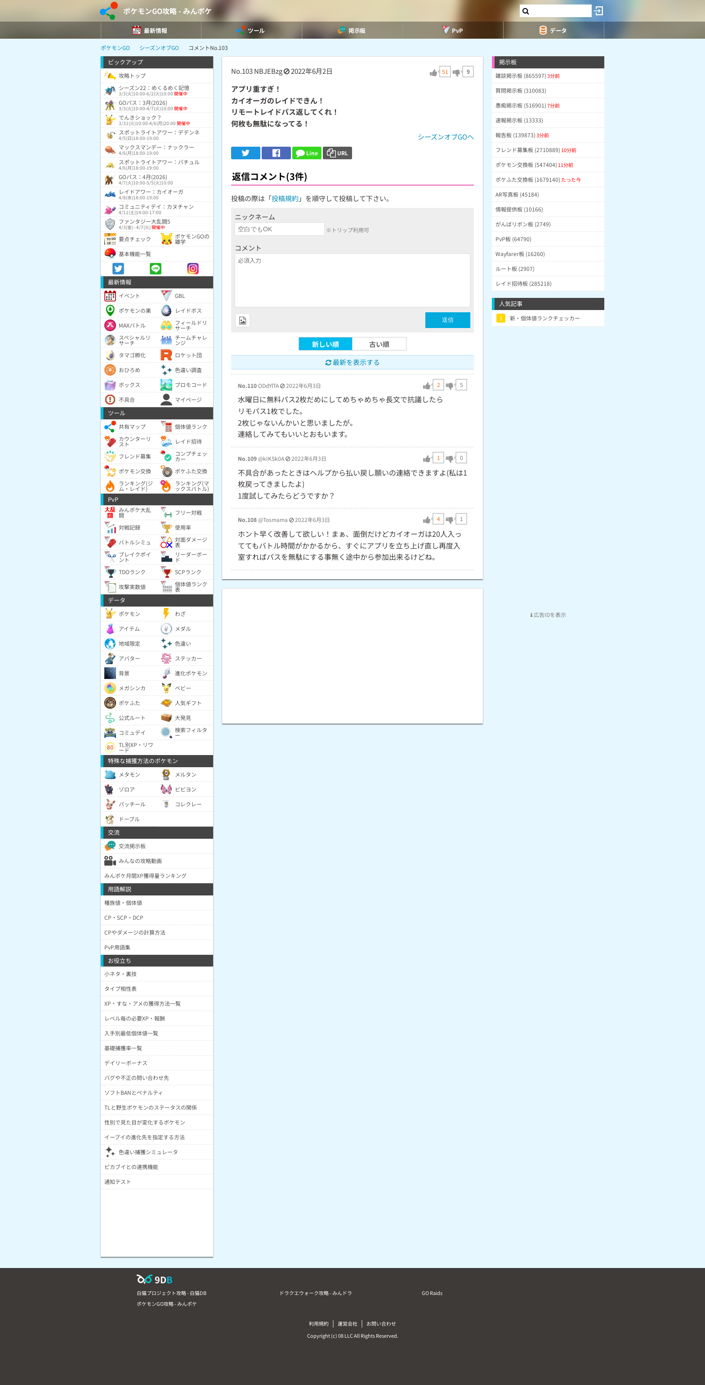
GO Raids (432, 1292)
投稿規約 (285, 198)
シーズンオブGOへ (446, 136)
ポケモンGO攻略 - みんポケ (167, 10)
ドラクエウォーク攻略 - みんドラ (315, 1292)
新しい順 (325, 344)
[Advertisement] (352, 652)
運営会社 (347, 1323)
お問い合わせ (381, 1323)
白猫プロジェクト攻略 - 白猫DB (171, 1292)
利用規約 (319, 1323)
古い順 (379, 344)
